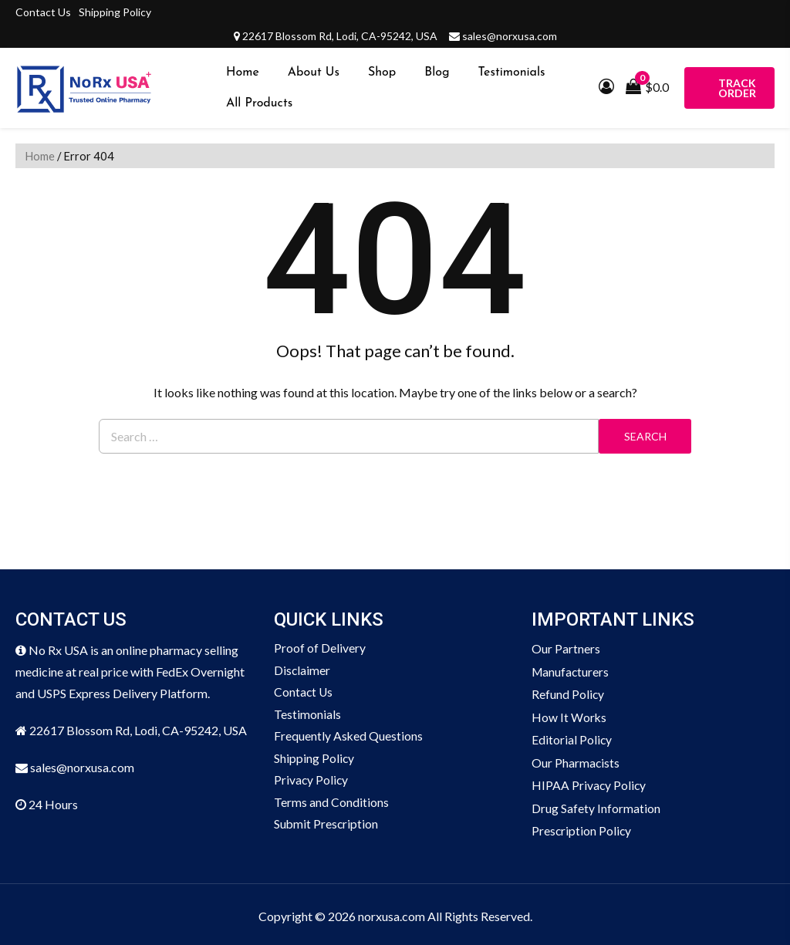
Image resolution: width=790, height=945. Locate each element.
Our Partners (566, 648)
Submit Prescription (327, 827)
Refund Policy (568, 693)
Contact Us (43, 12)
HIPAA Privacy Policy (589, 782)
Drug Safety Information (596, 805)
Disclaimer (302, 670)
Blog (436, 72)
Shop (382, 72)
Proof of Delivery (320, 648)
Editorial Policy (572, 738)
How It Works (569, 715)
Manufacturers (571, 670)
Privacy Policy (311, 782)
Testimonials (511, 72)
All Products (259, 103)
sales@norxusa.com (509, 35)
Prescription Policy (582, 827)
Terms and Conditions (331, 805)
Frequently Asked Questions (349, 738)
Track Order (737, 88)
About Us (313, 72)
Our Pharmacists (576, 760)
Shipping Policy (115, 12)
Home (242, 72)
